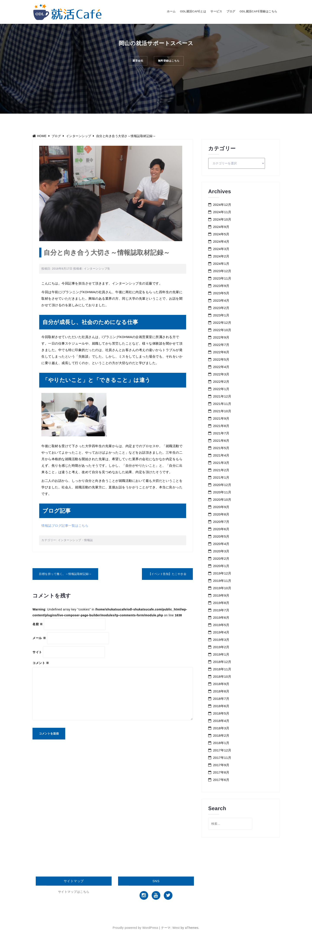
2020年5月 (221, 536)
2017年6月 (221, 780)
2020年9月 (221, 507)
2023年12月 (222, 271)
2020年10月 (222, 499)
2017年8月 (221, 772)
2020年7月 (221, 521)
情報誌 (88, 540)
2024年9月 (221, 227)
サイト (37, 652)
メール (39, 638)
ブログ (230, 11)
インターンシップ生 (97, 268)
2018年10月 (222, 676)
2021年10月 (222, 411)
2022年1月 (221, 389)
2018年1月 (221, 743)
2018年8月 (221, 691)
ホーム (171, 11)
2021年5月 (221, 448)
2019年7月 (221, 610)
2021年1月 (221, 477)
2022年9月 (221, 337)
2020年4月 (221, 544)
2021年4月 (221, 455)
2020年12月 (222, 485)
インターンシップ (69, 540)
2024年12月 (222, 204)
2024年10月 (222, 219)
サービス (216, 11)
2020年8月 (221, 514)
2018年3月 (221, 728)
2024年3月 (221, 249)
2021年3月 (221, 463)
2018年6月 (221, 706)
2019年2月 (221, 647)
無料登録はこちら (172, 62)
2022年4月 (221, 367)
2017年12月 (222, 750)
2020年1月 (221, 566)
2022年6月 (221, 352)
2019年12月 (222, 573)
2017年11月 (222, 757)
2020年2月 (221, 558)
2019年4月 (221, 632)
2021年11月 (222, 404)
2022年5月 (221, 359)
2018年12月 (222, 662)
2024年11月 (222, 212)
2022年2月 (221, 381)
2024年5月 (221, 234)
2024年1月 (221, 263)
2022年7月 (221, 345)
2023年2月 (221, 308)
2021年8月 (221, 426)
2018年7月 (221, 698)
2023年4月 (221, 300)
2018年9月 (221, 684)
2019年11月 (222, 580)
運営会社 (134, 62)
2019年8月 (221, 603)
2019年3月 (221, 639)
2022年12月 (222, 322)
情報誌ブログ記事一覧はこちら (64, 525)
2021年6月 (221, 440)
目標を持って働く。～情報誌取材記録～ (65, 574)
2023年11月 (222, 278)
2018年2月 (221, 735)
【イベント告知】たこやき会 (167, 574)
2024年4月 (221, 241)
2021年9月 (221, 418)
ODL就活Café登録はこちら (258, 11)
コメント (40, 663)
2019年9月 (221, 595)
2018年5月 (221, 713)
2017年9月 (221, 765)
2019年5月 (221, 625)
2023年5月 (221, 293)
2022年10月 (222, 330)
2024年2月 (221, 256)
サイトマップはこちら (73, 891)
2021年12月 (222, 396)
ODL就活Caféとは (193, 11)
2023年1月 (221, 315)
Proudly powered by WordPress (135, 927)
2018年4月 (221, 721)
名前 (37, 624)
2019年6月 (221, 617)
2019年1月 (221, 654)
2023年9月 (221, 286)
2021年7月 (221, 433)
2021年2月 (221, 470)
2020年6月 (221, 529)
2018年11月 (222, 669)
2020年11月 (222, 492)
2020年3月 (221, 551)
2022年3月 (221, 374)
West (176, 927)
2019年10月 (222, 588)
